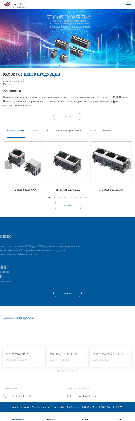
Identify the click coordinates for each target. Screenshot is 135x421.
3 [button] (70, 72)
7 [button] (104, 197)
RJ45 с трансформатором (91, 130)
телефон (84, 416)
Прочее (130, 130)
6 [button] (98, 197)
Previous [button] (3, 44)
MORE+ (44, 116)
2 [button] (65, 72)
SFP (58, 130)
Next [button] (131, 44)
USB (69, 130)
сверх (118, 416)
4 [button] (75, 72)
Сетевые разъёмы (39, 130)
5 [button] (93, 197)
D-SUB (115, 130)
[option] (67, 44)
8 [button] (109, 197)
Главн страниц (17, 416)
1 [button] (59, 72)
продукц (51, 416)
